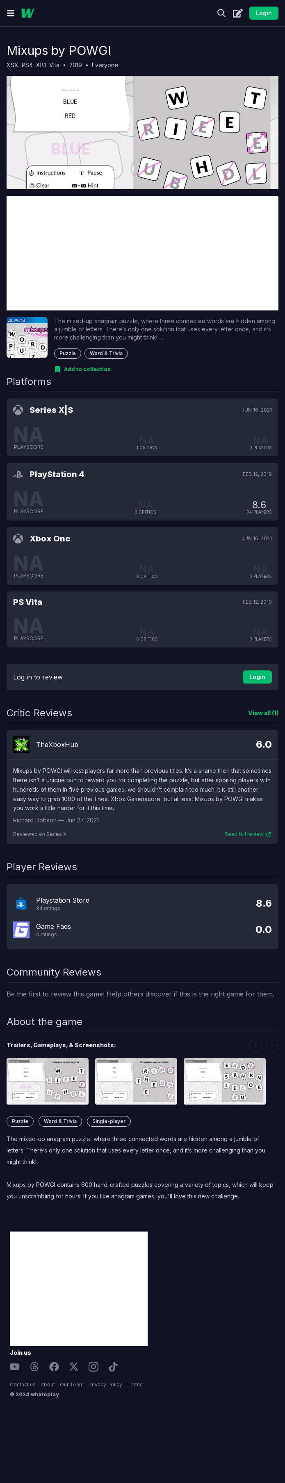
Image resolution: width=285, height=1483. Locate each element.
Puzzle (67, 353)
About (48, 1384)
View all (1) (263, 712)
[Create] (238, 13)
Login (264, 12)
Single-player (108, 1121)
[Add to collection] (82, 369)
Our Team (72, 1384)
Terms (135, 1384)
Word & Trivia (106, 353)
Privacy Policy (105, 1384)
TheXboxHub (57, 744)
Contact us (23, 1384)
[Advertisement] (142, 253)
